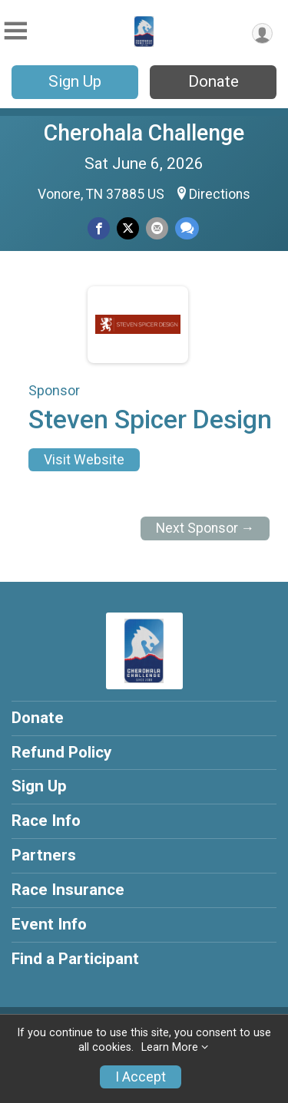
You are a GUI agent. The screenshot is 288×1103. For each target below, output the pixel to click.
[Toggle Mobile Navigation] (15, 31)
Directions (219, 194)
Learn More (169, 1047)
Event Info (49, 924)
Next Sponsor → (205, 528)
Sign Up (74, 81)
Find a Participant (75, 958)
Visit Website (84, 459)
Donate (213, 81)
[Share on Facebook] (99, 228)
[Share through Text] (187, 228)
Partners (44, 855)
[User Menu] (262, 33)
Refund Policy (61, 752)
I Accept (140, 1077)
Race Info (46, 820)
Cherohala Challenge (144, 133)
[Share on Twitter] (128, 228)
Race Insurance (68, 889)
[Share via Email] (157, 228)
